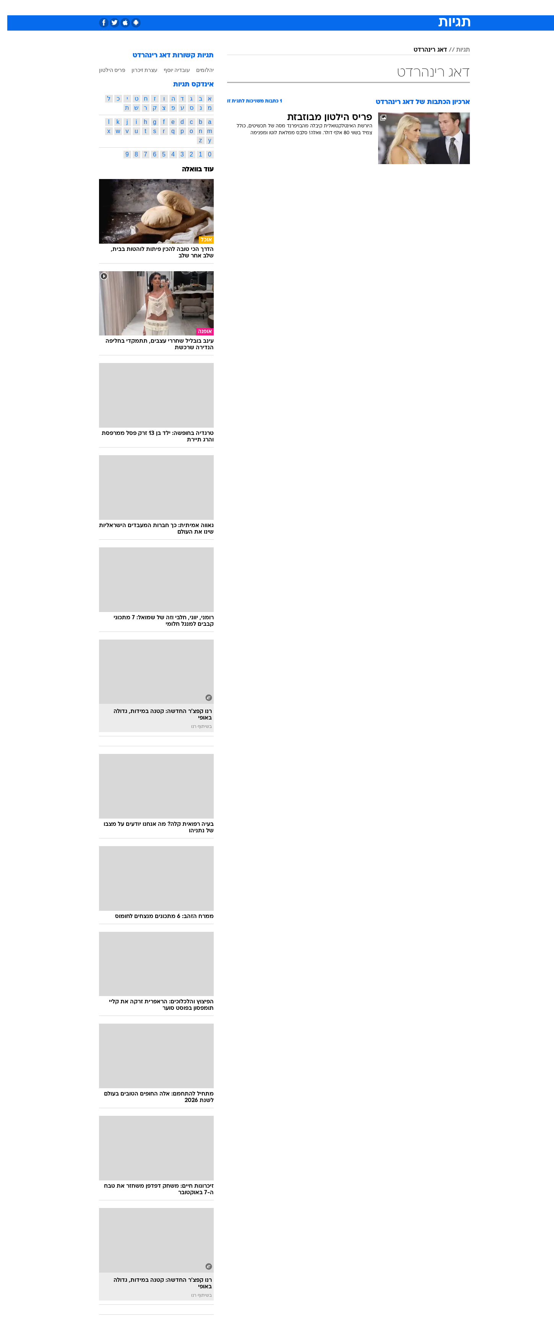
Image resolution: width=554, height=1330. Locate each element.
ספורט (387, 7)
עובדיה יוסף (169, 70)
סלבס (337, 7)
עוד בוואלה (190, 169)
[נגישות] (10, 8)
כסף (316, 7)
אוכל (296, 7)
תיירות (247, 7)
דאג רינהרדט (423, 50)
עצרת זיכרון (137, 70)
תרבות (362, 7)
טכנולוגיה (217, 7)
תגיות (456, 50)
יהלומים (197, 70)
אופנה (189, 7)
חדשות (412, 7)
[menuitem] (408, 7)
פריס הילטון (105, 70)
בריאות (272, 7)
